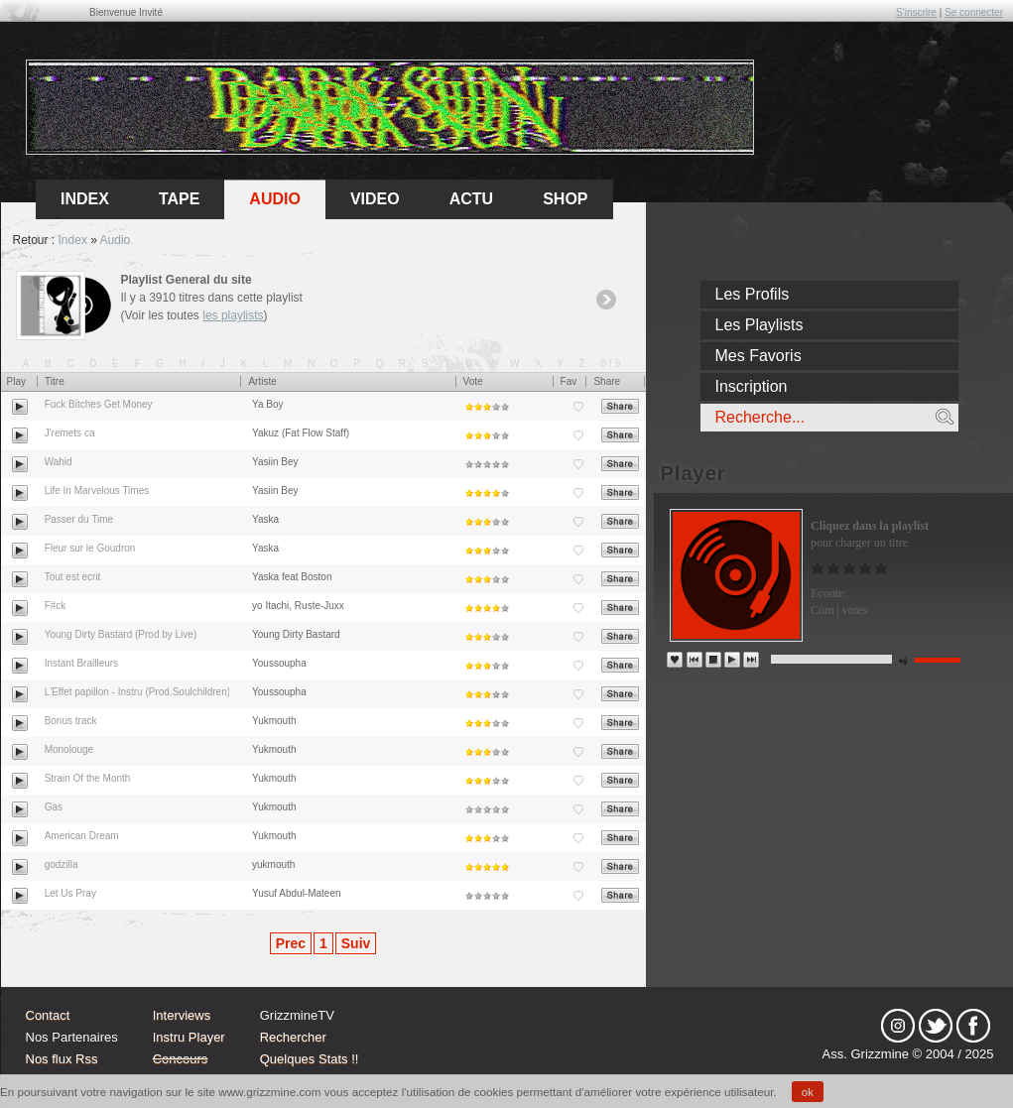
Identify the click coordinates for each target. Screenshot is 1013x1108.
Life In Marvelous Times (97, 490)
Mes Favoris (758, 355)
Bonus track (71, 720)
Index (73, 240)
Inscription (751, 386)
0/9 (611, 363)
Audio (275, 198)
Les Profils (752, 294)
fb (973, 1026)
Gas (54, 806)
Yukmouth (274, 720)
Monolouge (69, 749)
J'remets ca (70, 433)
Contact (48, 1015)
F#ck (55, 605)
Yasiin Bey (275, 461)
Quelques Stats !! (309, 1058)
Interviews (182, 1015)
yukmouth (273, 864)
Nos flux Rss (62, 1058)
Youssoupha (279, 663)
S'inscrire (916, 12)
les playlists (232, 315)
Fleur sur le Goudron (90, 548)
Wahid (58, 461)
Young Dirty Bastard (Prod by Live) (121, 634)
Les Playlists (759, 324)
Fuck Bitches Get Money (99, 404)
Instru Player (189, 1037)
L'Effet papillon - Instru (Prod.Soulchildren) (137, 691)
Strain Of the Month (88, 778)
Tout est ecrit (73, 576)
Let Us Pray (70, 893)
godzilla (61, 864)
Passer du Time (79, 519)
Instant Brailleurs (81, 663)
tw (935, 1026)
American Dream (82, 835)
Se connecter (974, 12)
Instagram (898, 1026)
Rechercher (293, 1037)
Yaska (265, 519)
